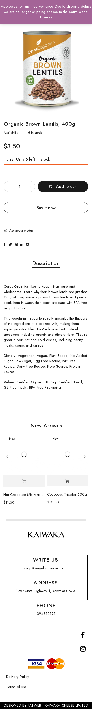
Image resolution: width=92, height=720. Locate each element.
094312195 (46, 613)
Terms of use (16, 687)
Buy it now (46, 208)
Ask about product (21, 230)
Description (46, 263)
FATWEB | (36, 705)
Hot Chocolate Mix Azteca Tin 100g (24, 494)
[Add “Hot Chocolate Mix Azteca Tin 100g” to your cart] (24, 481)
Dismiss (46, 17)
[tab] (46, 266)
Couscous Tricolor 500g (67, 494)
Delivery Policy (17, 676)
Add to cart (67, 186)
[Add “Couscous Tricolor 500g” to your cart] (67, 481)
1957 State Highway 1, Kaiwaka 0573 (45, 591)
